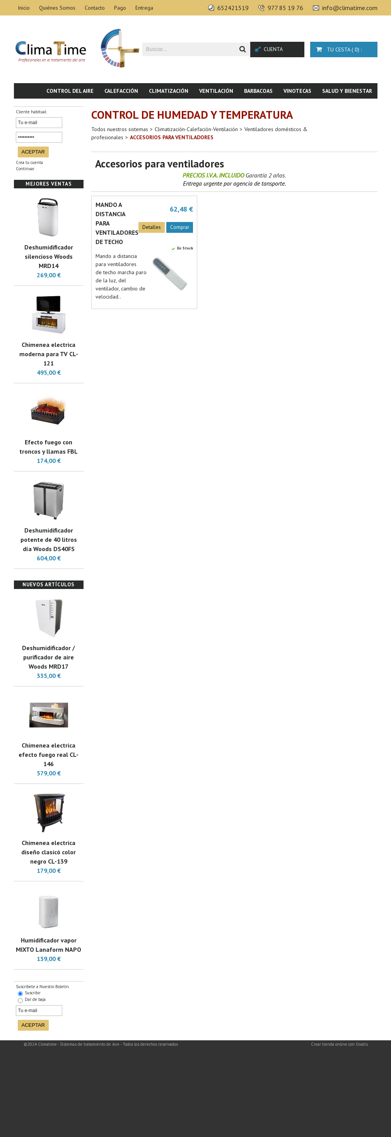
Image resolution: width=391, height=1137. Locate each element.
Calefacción (121, 90)
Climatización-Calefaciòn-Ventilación (196, 129)
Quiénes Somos (57, 7)
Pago (120, 7)
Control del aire (70, 90)
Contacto (95, 7)
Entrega (144, 7)
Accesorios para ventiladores (171, 137)
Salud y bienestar (347, 90)
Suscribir (33, 992)
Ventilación (216, 90)
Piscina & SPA (313, 106)
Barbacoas (258, 90)
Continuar (25, 168)
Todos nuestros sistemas (119, 129)
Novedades (357, 106)
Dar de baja (35, 999)
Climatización (168, 90)
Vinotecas (297, 90)
